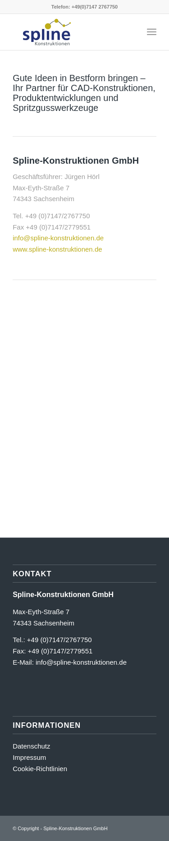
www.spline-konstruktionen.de (57, 249)
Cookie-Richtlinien (40, 768)
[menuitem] (151, 32)
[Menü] (151, 32)
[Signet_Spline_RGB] (70, 32)
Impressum (29, 757)
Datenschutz (31, 746)
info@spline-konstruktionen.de (58, 238)
